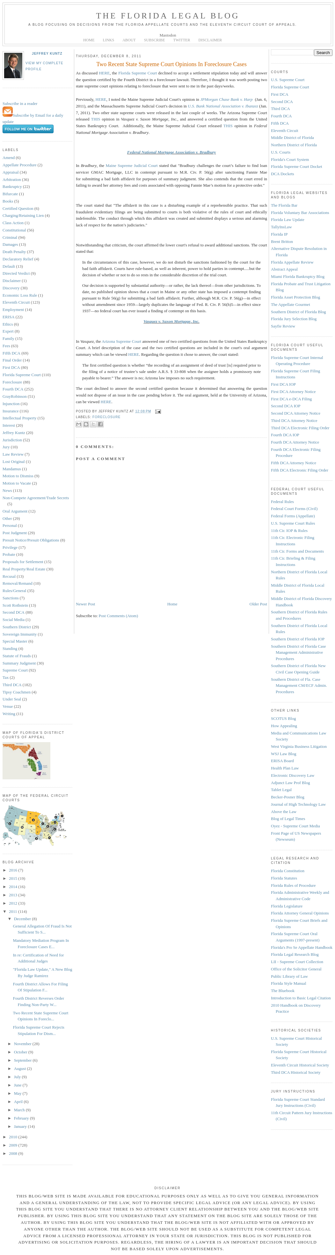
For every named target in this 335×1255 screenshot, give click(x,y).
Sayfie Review (283, 326)
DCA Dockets (282, 173)
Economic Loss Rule (20, 295)
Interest (9, 425)
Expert (8, 331)
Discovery (11, 288)
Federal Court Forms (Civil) (294, 508)
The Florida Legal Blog (168, 15)
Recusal (9, 576)
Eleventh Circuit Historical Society (300, 1065)
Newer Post (85, 604)
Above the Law (283, 811)
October (21, 1052)
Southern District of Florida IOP (297, 639)
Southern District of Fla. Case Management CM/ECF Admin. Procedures (299, 685)
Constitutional (14, 230)
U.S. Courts (280, 152)
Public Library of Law (289, 976)
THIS (95, 119)
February (22, 1118)
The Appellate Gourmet (290, 304)
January (21, 1126)
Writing (9, 713)
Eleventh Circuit (16, 302)
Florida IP (279, 234)
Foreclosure (12, 382)
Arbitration (12, 179)
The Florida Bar (284, 205)
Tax (6, 677)
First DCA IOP (283, 384)
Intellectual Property (20, 418)
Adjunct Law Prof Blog (290, 782)
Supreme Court (15, 670)
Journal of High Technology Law (298, 804)
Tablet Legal (281, 789)
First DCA (11, 367)
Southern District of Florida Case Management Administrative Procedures (298, 652)
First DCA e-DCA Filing (291, 398)
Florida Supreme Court (22, 374)
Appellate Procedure (19, 164)
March (20, 1109)
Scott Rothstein (15, 605)
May (18, 1093)
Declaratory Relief (18, 259)
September (23, 1060)
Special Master (15, 641)
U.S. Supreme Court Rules (293, 523)
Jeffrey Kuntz (47, 53)
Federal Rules (282, 501)
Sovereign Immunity (20, 634)
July (18, 1076)
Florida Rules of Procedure (293, 885)
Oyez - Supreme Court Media (295, 826)
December (23, 918)
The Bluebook (283, 990)
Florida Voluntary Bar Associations (300, 212)
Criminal (10, 237)
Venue (8, 706)
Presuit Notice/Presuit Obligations (31, 540)
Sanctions (11, 598)
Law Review (13, 454)
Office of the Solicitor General (296, 969)
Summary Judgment (19, 663)
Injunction (11, 403)
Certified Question (18, 208)
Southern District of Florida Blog (298, 311)
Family (8, 338)
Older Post (258, 604)
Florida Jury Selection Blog (294, 318)
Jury (6, 447)
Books (8, 201)
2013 (13, 895)
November (23, 1043)
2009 (13, 1145)
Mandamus (12, 468)
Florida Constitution (287, 870)
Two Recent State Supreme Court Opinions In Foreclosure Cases (171, 64)
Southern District (17, 626)
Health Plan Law (285, 768)
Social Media (14, 619)
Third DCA (12, 684)
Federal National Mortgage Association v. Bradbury (171, 152)
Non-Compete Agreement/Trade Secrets (36, 497)
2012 (13, 903)
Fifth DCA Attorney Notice (293, 462)
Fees (6, 345)
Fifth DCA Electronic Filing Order (299, 470)
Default (9, 266)
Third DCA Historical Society (296, 1072)
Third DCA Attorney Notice (294, 420)
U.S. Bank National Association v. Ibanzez (223, 106)
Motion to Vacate (17, 483)
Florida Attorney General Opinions (300, 913)
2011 (13, 911)
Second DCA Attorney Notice (295, 413)
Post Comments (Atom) (118, 615)
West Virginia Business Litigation (299, 746)
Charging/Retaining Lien (23, 215)
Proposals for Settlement (23, 561)
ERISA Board (282, 760)
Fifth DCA (11, 353)
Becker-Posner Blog (287, 797)
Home (172, 604)
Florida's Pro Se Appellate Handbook (301, 947)
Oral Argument (15, 511)
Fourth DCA (13, 389)
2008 (13, 1153)
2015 (13, 878)
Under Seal (12, 699)
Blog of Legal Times (288, 818)
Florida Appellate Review (292, 262)
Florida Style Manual (288, 983)
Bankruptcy (12, 186)
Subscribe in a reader (20, 103)
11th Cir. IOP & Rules (289, 530)
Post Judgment (15, 532)
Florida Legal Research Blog (295, 954)
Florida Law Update (287, 219)
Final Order (12, 360)
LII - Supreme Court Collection (297, 961)
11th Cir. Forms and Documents (297, 551)
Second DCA (14, 612)
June (18, 1085)
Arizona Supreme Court (121, 341)
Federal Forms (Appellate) (293, 516)
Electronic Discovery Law (292, 775)
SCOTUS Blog (283, 718)
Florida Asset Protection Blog (295, 297)
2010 (13, 1136)
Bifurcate (10, 193)
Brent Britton (282, 241)
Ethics (8, 324)
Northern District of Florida (294, 144)
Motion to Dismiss (18, 475)
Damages (10, 244)
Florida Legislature (286, 906)
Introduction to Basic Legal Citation (301, 998)
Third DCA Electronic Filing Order (300, 427)
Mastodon (168, 35)
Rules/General (14, 590)
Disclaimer (12, 280)
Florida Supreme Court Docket (296, 166)
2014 (13, 886)
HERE (104, 73)
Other (7, 518)
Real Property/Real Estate (24, 569)
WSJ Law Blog (283, 753)
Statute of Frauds (17, 655)
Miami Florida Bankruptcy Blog (297, 276)
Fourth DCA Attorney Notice (295, 442)
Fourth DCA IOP (285, 434)
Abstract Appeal (284, 269)
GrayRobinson (15, 396)
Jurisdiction (12, 440)
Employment (13, 309)
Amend (9, 157)
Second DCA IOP (285, 405)
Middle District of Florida (292, 137)
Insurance (11, 411)
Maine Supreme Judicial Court (132, 165)
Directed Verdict (16, 273)
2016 (13, 870)
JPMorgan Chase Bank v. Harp (226, 99)
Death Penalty (14, 251)
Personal (10, 525)
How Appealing (284, 725)
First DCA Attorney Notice (293, 391)
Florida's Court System (290, 159)
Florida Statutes (284, 878)
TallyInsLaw (281, 226)
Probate (9, 554)
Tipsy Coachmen (17, 692)
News (7, 490)
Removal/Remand (18, 583)
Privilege (10, 547)
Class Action (13, 222)
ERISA (9, 316)
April (19, 1101)
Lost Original (14, 461)
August (20, 1068)
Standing (10, 648)
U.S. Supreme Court (287, 79)
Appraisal (11, 172)
